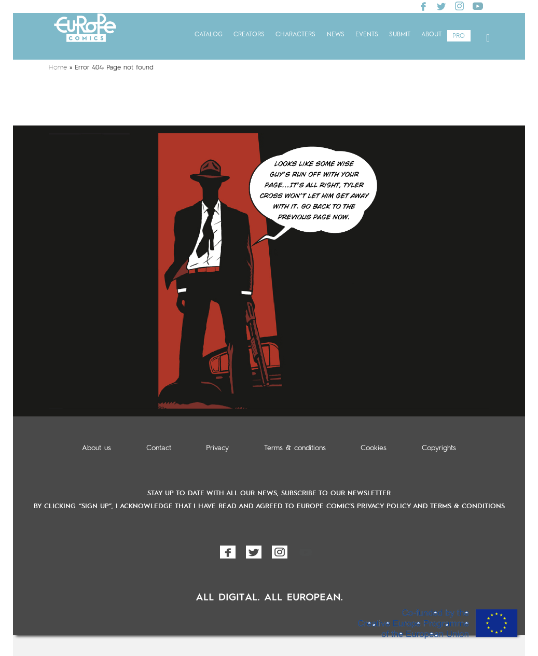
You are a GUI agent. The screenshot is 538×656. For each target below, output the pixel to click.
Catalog (209, 35)
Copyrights (439, 448)
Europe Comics (85, 37)
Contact (158, 448)
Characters (295, 35)
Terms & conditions (295, 448)
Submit (399, 35)
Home (58, 67)
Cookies (374, 448)
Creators (249, 35)
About (431, 35)
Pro (458, 36)
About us (96, 448)
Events (366, 35)
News (335, 35)
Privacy (217, 448)
